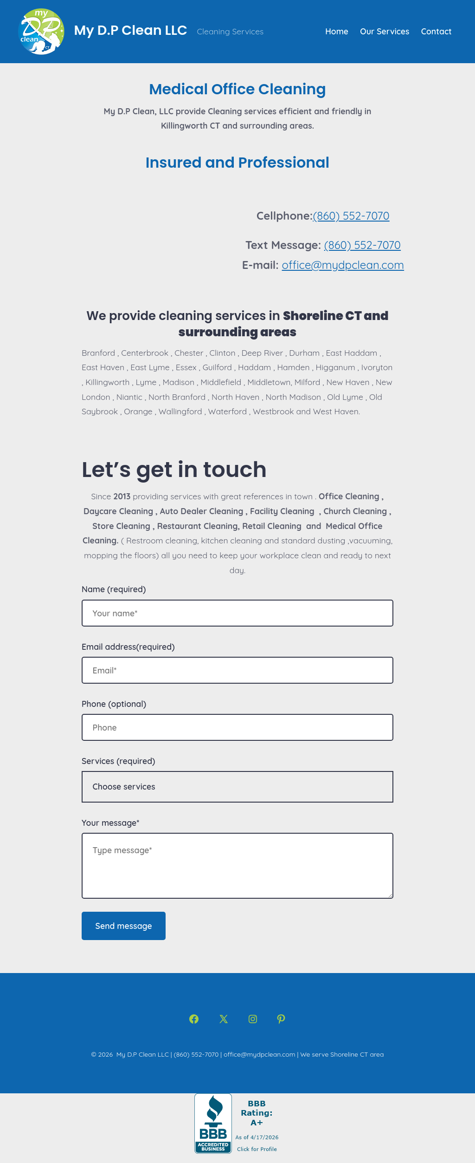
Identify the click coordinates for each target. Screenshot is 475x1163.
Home (336, 31)
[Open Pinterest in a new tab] (281, 1019)
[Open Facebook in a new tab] (194, 1019)
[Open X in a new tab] (223, 1019)
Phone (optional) (114, 704)
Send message (124, 926)
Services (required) (118, 761)
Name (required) (114, 589)
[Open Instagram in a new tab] (253, 1019)
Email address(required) (128, 646)
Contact (436, 31)
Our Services (384, 31)
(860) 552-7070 (351, 215)
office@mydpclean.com (343, 265)
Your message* (110, 822)
